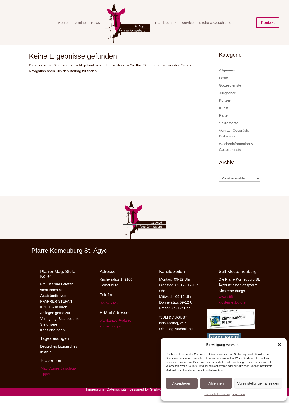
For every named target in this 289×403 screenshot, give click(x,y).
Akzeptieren (181, 383)
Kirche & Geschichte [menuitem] (215, 23)
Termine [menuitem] (79, 23)
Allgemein (227, 77)
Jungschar (227, 100)
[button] (279, 344)
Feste (223, 85)
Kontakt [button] (268, 22)
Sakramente (228, 130)
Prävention (51, 367)
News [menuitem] (95, 23)
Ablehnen (216, 383)
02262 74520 (110, 310)
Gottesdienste (230, 92)
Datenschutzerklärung (217, 394)
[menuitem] (127, 22)
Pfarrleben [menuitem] (163, 23)
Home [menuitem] (63, 23)
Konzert (225, 107)
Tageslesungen (54, 345)
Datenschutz (116, 396)
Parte (223, 122)
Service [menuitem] (188, 23)
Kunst (223, 115)
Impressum (238, 394)
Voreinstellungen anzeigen (258, 383)
